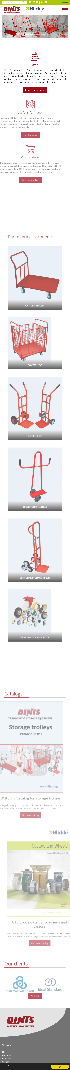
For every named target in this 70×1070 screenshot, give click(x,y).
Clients (5, 1061)
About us (6, 1055)
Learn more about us (35, 90)
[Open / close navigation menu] (58, 10)
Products (6, 1058)
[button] (5, 26)
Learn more (41, 1066)
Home (5, 1052)
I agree (60, 1067)
